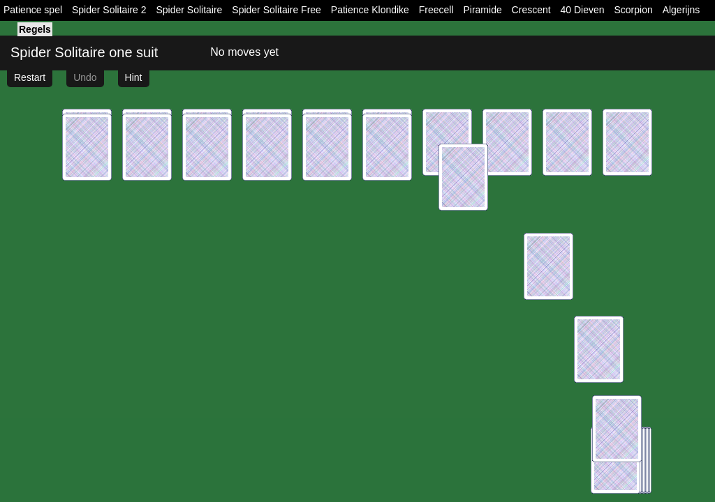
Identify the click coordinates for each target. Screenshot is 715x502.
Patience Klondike (370, 9)
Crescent (531, 9)
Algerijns (681, 9)
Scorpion (633, 9)
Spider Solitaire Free (276, 9)
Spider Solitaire (189, 9)
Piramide (482, 9)
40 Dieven (583, 9)
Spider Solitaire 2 (109, 9)
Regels (35, 29)
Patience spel (32, 9)
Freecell (436, 9)
